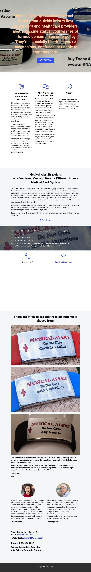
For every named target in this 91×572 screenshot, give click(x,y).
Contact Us (45, 60)
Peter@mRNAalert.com (63, 262)
